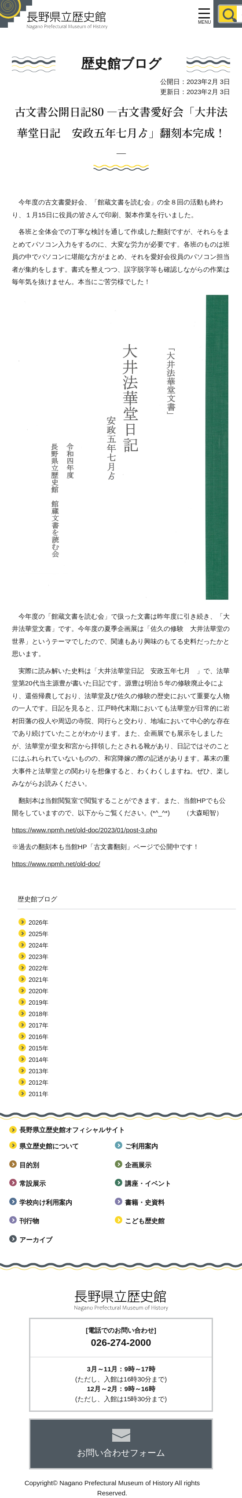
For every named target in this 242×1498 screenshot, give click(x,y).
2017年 (38, 1025)
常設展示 (32, 1183)
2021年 (38, 979)
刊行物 (29, 1221)
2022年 (38, 968)
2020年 (38, 991)
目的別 (29, 1165)
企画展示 (138, 1165)
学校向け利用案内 (45, 1202)
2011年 (38, 1093)
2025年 (38, 933)
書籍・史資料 (145, 1202)
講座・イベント (148, 1183)
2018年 (38, 1013)
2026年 (38, 922)
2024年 (38, 945)
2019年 (38, 1002)
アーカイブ (35, 1239)
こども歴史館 (145, 1221)
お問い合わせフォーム (121, 1453)
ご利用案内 (141, 1146)
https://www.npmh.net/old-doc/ (56, 863)
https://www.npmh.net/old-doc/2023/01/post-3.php (84, 830)
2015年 (38, 1048)
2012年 (38, 1082)
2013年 (38, 1071)
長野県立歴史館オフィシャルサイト (72, 1130)
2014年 (38, 1059)
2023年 (38, 956)
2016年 (38, 1036)
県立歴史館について (49, 1146)
